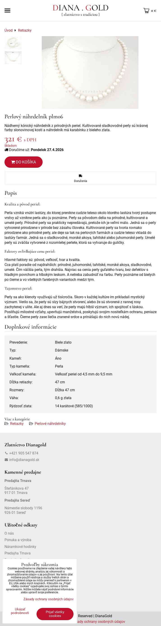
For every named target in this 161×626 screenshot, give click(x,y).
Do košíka (23, 162)
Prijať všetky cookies (55, 614)
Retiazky (17, 423)
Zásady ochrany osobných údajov (98, 621)
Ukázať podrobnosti (20, 611)
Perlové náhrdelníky (50, 423)
